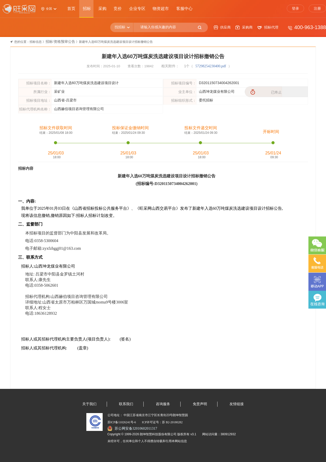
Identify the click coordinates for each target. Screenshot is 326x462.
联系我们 (126, 404)
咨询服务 (163, 404)
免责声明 (200, 404)
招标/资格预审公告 (60, 42)
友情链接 (236, 404)
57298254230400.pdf (211, 66)
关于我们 (89, 404)
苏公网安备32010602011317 (136, 428)
